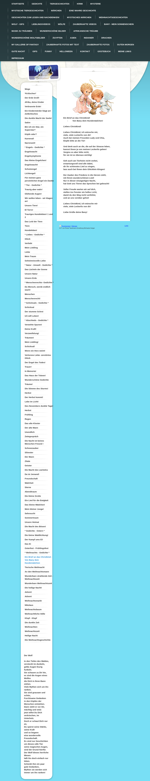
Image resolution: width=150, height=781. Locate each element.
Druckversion (64, 226)
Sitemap (74, 226)
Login (126, 225)
